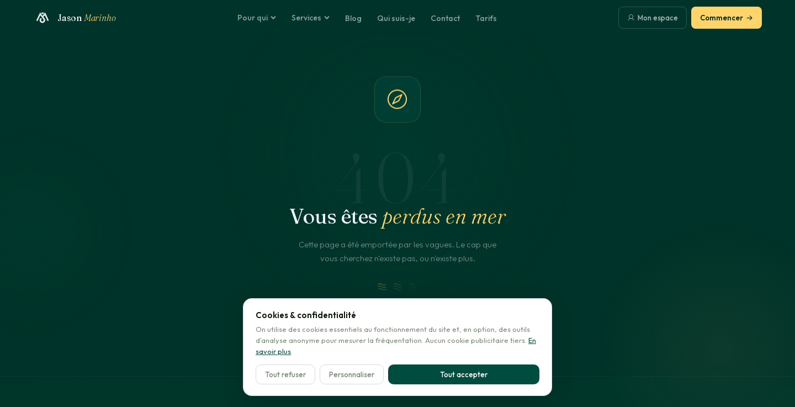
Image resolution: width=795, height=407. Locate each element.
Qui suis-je (396, 18)
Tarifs (486, 18)
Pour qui (256, 18)
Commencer (726, 17)
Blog (353, 18)
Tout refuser (285, 374)
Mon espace (652, 17)
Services (311, 18)
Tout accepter (463, 374)
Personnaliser (351, 374)
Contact (445, 18)
